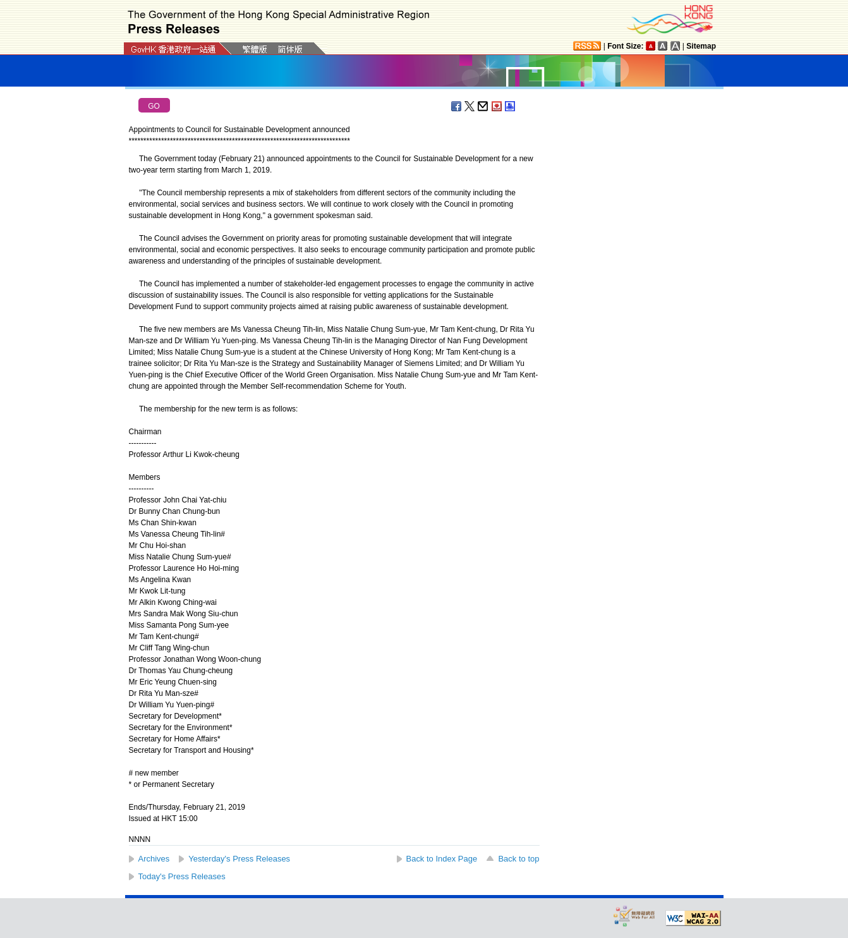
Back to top (518, 858)
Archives (154, 858)
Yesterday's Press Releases (239, 858)
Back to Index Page (442, 858)
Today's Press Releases (182, 876)
